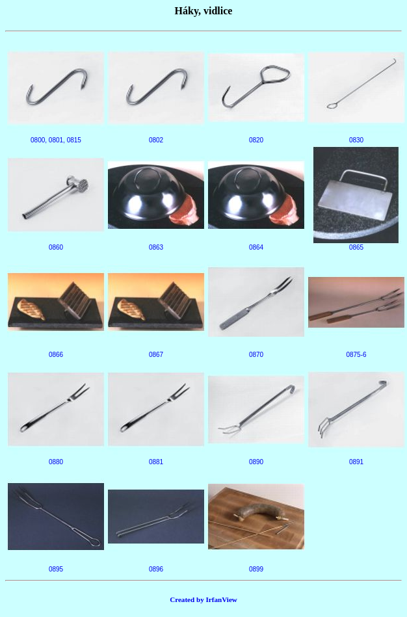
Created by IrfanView (203, 599)
